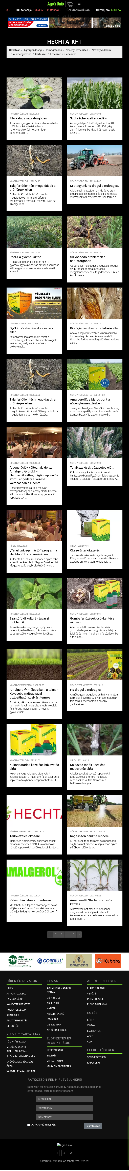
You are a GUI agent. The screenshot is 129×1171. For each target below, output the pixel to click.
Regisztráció (55, 1050)
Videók (91, 1025)
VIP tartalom (55, 1061)
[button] (69, 4)
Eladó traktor (96, 988)
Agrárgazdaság (33, 50)
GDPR (90, 1041)
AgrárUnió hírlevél (43, 1124)
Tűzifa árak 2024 (17, 1041)
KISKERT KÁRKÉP (56, 1013)
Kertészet (41, 54)
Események (93, 1031)
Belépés (51, 1055)
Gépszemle (53, 997)
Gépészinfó (54, 1024)
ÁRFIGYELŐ (53, 1003)
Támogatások (54, 50)
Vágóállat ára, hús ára (21, 1071)
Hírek (10, 988)
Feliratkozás (93, 1126)
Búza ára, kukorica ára (21, 1056)
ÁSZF (90, 1036)
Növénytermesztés (77, 50)
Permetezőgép (96, 999)
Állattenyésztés (22, 54)
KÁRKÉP (51, 1008)
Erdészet (55, 54)
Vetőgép (92, 993)
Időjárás (52, 1019)
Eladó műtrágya (97, 1004)
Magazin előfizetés (59, 1066)
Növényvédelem (101, 50)
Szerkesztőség (96, 1057)
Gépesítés (70, 54)
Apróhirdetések (57, 1030)
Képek (90, 1020)
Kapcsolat (93, 1062)
